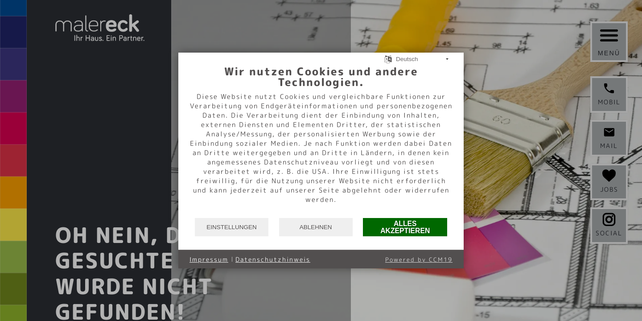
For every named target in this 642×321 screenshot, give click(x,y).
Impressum (208, 259)
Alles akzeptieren (405, 227)
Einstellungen (231, 227)
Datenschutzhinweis (272, 259)
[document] (321, 141)
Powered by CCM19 (419, 259)
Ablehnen (316, 227)
